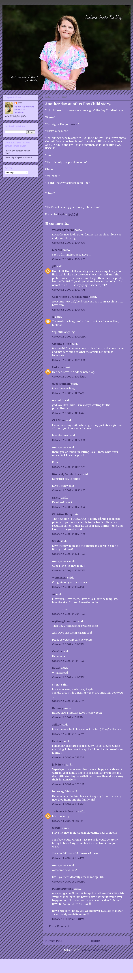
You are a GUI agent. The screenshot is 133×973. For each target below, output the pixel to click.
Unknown (58, 367)
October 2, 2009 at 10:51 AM (68, 360)
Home (95, 941)
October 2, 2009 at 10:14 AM (68, 242)
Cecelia (57, 651)
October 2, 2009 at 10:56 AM (69, 376)
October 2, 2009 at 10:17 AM (68, 289)
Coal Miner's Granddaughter (71, 296)
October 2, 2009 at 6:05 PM (68, 677)
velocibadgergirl (63, 229)
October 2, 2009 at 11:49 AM (68, 533)
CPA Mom (58, 420)
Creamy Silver (61, 343)
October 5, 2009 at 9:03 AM (68, 881)
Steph (20, 103)
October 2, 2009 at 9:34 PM (68, 734)
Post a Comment (59, 926)
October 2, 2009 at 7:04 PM (68, 700)
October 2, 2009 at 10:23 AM (69, 336)
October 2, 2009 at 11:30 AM (68, 490)
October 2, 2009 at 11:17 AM (68, 393)
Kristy (56, 497)
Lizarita (57, 249)
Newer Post (53, 941)
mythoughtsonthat (64, 621)
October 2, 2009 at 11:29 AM (68, 466)
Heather (57, 741)
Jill (54, 266)
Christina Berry (62, 514)
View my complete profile (15, 116)
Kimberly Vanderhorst (67, 474)
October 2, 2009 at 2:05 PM (68, 644)
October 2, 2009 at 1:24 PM (68, 587)
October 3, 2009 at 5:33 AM (68, 757)
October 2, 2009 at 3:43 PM (68, 660)
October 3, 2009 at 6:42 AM (68, 784)
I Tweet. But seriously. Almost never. (17, 152)
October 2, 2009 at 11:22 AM (68, 440)
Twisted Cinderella (64, 811)
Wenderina (59, 577)
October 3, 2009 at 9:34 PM (68, 858)
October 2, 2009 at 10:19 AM (68, 309)
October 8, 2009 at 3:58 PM (68, 919)
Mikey (56, 724)
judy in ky (58, 764)
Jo (53, 316)
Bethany (57, 708)
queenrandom (61, 383)
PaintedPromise (62, 888)
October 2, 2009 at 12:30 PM (68, 570)
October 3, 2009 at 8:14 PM (68, 820)
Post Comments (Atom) (95, 950)
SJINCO (57, 828)
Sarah (56, 541)
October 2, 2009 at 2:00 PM (68, 613)
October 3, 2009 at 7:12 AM (68, 804)
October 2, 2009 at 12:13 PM (68, 553)
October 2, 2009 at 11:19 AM (68, 413)
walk (74, 124)
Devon (56, 667)
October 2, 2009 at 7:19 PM (68, 717)
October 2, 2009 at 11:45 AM (68, 507)
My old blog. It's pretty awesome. (18, 157)
